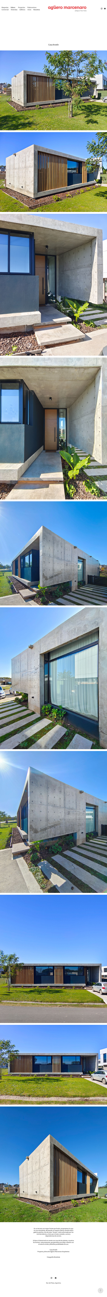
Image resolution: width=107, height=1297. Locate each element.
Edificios (22, 10)
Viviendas (14, 10)
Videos (13, 7)
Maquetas (5, 7)
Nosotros (36, 10)
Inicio (29, 10)
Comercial (5, 10)
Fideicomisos (31, 7)
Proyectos (21, 7)
